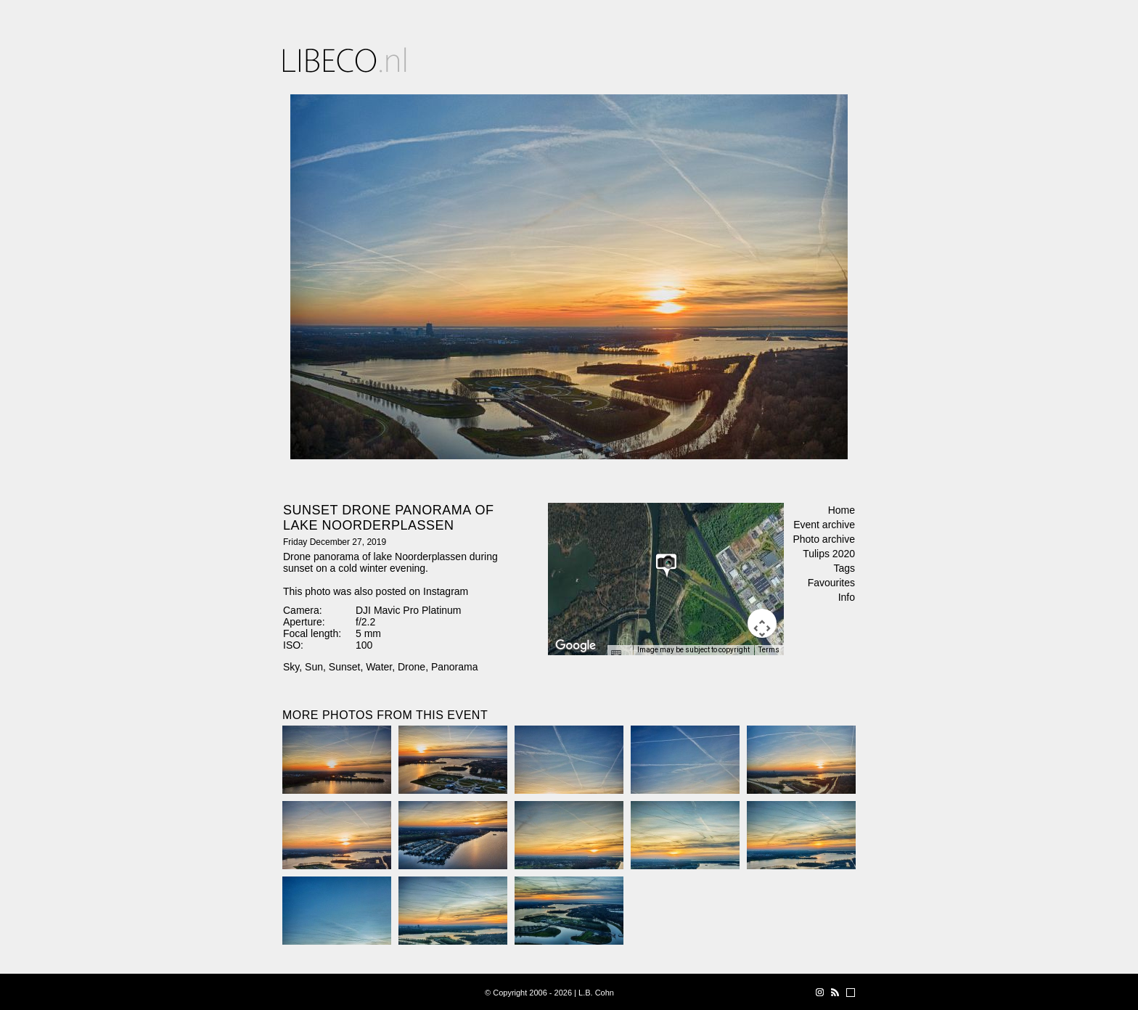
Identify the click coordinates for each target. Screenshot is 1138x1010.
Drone (411, 667)
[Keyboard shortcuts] (620, 654)
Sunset (345, 667)
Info (846, 597)
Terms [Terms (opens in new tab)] (768, 650)
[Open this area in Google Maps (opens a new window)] (575, 645)
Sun (314, 667)
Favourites (831, 582)
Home (841, 510)
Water (379, 667)
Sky (291, 667)
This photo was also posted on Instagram (375, 591)
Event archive (824, 524)
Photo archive (824, 539)
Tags (844, 568)
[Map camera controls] (762, 623)
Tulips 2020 (829, 553)
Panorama (454, 667)
